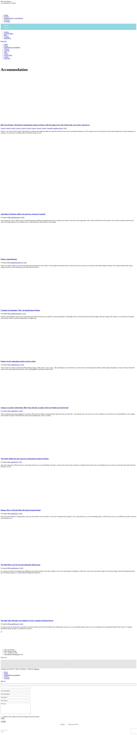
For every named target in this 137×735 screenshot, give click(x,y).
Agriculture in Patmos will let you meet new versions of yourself (23, 214)
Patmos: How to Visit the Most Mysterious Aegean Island (20, 510)
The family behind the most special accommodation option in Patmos (25, 459)
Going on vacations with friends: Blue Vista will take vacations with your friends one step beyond (34, 408)
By (54, 128)
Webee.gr (36, 669)
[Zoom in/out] (6, 732)
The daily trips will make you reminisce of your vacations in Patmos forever (27, 620)
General (3, 128)
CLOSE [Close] (3, 723)
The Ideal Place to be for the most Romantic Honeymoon (20, 565)
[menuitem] (6, 15)
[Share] (3, 732)
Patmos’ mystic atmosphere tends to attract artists (18, 361)
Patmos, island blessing (9, 259)
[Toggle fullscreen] (5, 732)
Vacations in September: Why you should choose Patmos (20, 310)
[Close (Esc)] (1, 732)
